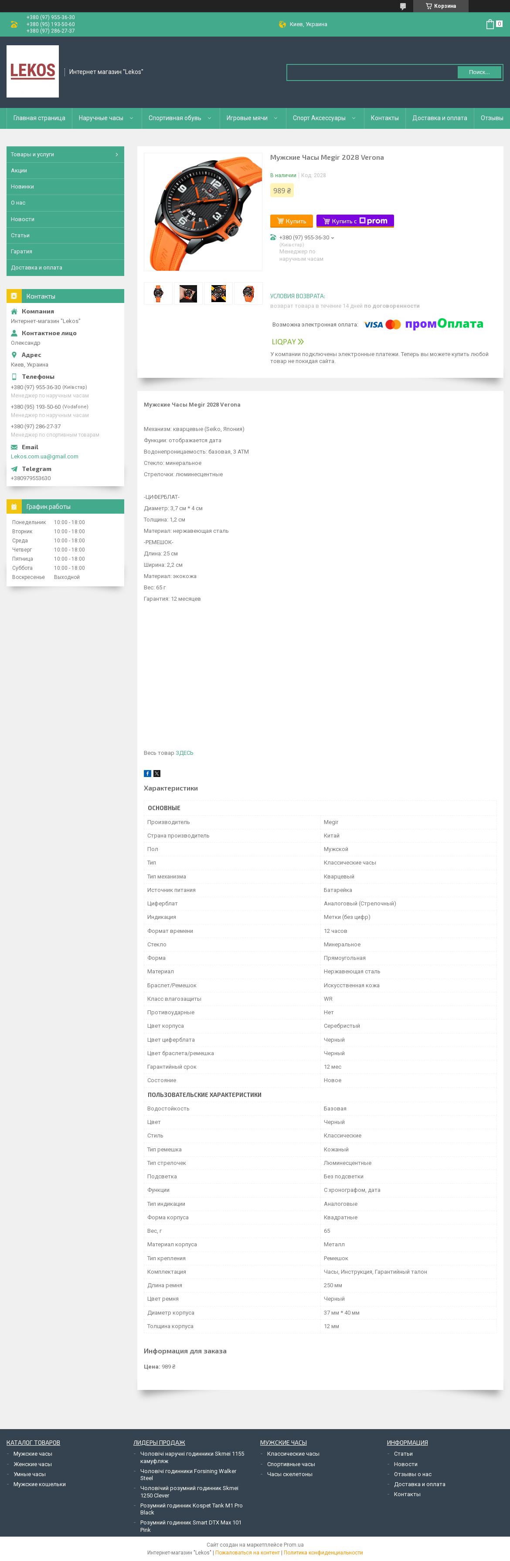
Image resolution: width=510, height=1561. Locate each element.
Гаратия (21, 251)
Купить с (360, 221)
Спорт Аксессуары (319, 117)
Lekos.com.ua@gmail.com (44, 456)
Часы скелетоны (290, 1474)
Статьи (20, 235)
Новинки (22, 186)
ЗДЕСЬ (185, 753)
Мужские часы (33, 1453)
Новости (22, 219)
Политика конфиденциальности (323, 1553)
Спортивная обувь (175, 117)
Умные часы (30, 1474)
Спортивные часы (291, 1464)
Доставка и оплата (439, 117)
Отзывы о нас (413, 1474)
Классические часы (293, 1453)
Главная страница (39, 117)
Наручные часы (101, 117)
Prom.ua (294, 1545)
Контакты (385, 117)
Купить (296, 221)
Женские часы (33, 1464)
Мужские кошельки (40, 1484)
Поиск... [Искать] (479, 72)
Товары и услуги (32, 154)
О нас (18, 202)
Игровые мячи (247, 117)
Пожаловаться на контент (247, 1553)
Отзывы (492, 117)
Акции (19, 170)
